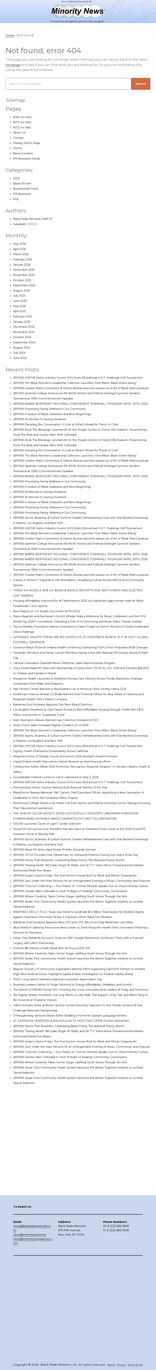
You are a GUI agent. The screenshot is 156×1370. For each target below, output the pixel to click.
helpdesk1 (21, 224)
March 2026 (22, 254)
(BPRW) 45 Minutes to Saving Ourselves (45, 440)
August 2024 (23, 348)
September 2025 (26, 285)
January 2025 (24, 322)
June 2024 (21, 358)
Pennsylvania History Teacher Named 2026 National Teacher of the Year (71, 886)
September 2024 (27, 342)
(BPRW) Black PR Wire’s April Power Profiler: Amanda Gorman (63, 954)
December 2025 (26, 270)
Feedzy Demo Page (29, 143)
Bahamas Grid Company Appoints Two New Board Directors (62, 788)
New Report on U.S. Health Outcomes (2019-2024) (53, 679)
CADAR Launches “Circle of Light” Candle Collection (55, 928)
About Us (20, 133)
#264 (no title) (24, 117)
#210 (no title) (24, 122)
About (109, 1365)
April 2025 (21, 311)
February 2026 (25, 259)
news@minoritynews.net (29, 1333)
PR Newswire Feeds (29, 159)
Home (18, 148)
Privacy (120, 1365)
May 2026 (20, 244)
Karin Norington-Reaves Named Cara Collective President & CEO (65, 803)
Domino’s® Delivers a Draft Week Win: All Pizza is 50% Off (59, 1094)
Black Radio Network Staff (34, 219)
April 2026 (21, 249)
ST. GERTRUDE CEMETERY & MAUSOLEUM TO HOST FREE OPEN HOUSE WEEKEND (80, 1192)
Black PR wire (24, 184)
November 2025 (26, 275)
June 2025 (21, 301)
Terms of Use (136, 1365)
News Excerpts (25, 153)
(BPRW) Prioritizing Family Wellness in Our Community (58, 430)
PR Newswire (24, 194)
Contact (19, 138)
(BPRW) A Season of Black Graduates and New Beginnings (60, 435)
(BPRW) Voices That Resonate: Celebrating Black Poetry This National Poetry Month (81, 969)
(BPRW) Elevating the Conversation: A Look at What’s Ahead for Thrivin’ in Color (77, 445)
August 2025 (23, 291)
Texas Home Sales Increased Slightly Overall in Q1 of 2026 (59, 808)
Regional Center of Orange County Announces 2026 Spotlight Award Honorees (77, 850)
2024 (17, 178)
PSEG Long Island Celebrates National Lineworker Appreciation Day (68, 1135)
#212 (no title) (24, 128)
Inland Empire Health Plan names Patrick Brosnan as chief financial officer (73, 855)
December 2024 (26, 327)
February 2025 (25, 317)
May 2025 (20, 306)
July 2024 (20, 353)
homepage (15, 65)
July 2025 (20, 296)
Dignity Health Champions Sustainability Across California (59, 845)
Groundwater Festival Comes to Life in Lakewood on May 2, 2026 (65, 871)
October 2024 (24, 337)
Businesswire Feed (28, 189)
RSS (16, 199)
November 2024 (26, 332)
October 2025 (24, 280)
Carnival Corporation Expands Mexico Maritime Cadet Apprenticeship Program (77, 741)
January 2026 (24, 265)
